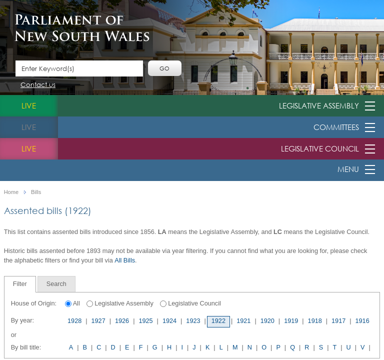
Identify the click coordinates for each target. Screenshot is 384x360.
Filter (20, 284)
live (29, 105)
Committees (336, 127)
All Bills (124, 260)
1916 (363, 321)
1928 (75, 321)
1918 (315, 321)
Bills (36, 192)
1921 (243, 321)
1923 (193, 321)
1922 (219, 321)
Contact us (38, 85)
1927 (99, 321)
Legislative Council (320, 149)
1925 (145, 321)
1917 (339, 321)
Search (56, 284)
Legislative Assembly (319, 105)
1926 (122, 321)
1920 (267, 321)
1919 (291, 321)
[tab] (20, 284)
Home (11, 192)
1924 (169, 321)
